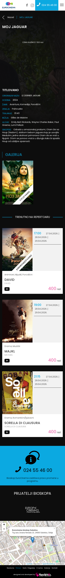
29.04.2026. (41, 240)
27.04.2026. (52, 233)
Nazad (8, 17)
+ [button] (4, 525)
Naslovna (10, 568)
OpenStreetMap (48, 564)
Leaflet (29, 564)
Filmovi (18, 568)
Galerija (47, 568)
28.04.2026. (41, 237)
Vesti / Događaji (29, 568)
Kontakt (54, 568)
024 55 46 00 (46, 5)
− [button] (4, 529)
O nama (39, 568)
